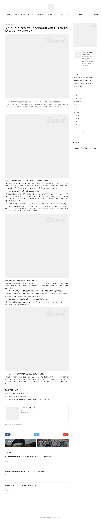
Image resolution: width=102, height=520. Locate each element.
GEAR (89, 83)
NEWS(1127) (7, 424)
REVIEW (88, 80)
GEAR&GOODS (60, 14)
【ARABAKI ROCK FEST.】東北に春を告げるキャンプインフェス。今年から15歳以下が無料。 (29, 457)
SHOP (77, 14)
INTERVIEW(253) (19, 424)
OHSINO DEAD (79, 77)
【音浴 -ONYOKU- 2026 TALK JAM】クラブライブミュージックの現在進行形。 (25, 471)
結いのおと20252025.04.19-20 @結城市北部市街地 (16, 488)
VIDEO (70, 14)
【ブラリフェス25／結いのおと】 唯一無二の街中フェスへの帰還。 (22, 486)
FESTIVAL (39, 14)
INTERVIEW (49, 14)
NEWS (31, 14)
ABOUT (24, 14)
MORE (84, 14)
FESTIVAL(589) (13, 424)
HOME (17, 14)
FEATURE (78, 86)
